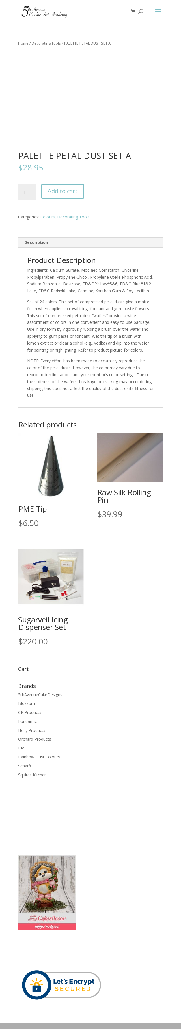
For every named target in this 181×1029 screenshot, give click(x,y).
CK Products (29, 712)
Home (23, 43)
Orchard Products (34, 739)
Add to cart (63, 191)
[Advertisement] (47, 816)
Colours (47, 217)
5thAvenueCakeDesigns (40, 694)
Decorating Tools (46, 43)
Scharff (24, 766)
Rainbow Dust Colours (39, 757)
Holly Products (31, 730)
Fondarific (27, 721)
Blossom (26, 703)
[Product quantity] (27, 192)
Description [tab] (36, 242)
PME (22, 748)
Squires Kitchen (32, 775)
